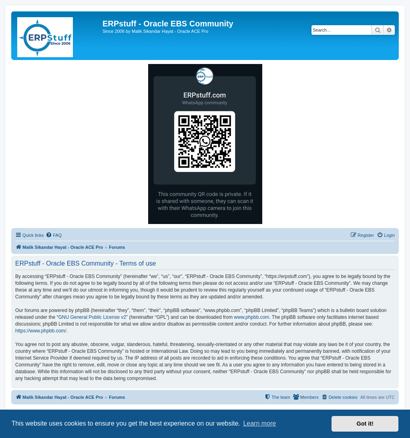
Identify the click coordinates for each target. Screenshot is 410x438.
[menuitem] (54, 235)
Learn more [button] (259, 423)
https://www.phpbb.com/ (40, 331)
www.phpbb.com (251, 317)
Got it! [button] (365, 423)
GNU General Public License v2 (92, 317)
